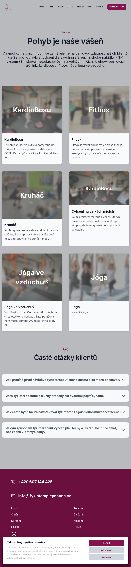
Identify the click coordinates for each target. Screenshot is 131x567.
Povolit (106, 543)
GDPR (15, 527)
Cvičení (70, 7)
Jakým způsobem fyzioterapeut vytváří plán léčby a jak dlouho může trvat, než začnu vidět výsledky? (61, 431)
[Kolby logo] (8, 7)
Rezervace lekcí (116, 7)
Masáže (80, 7)
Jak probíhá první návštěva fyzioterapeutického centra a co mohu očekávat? (63, 381)
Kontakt (99, 7)
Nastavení (106, 557)
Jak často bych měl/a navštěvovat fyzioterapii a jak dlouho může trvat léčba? (63, 413)
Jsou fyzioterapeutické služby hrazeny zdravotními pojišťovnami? (55, 397)
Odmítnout (106, 550)
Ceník (89, 7)
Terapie (60, 7)
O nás (50, 7)
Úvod (41, 7)
